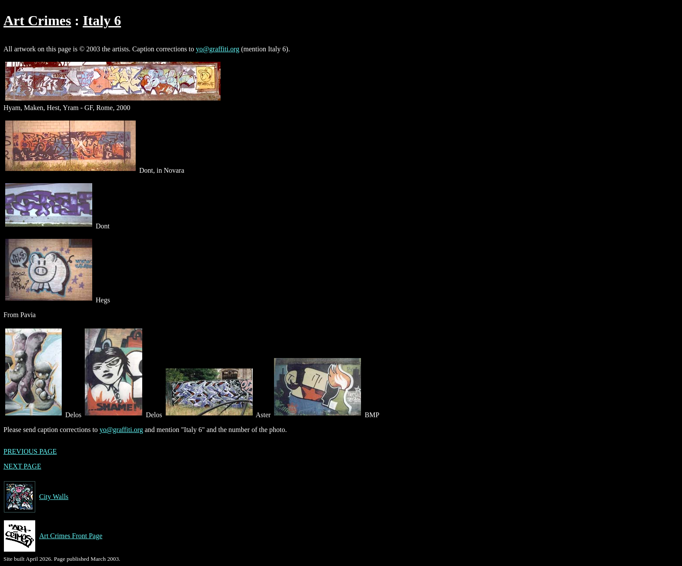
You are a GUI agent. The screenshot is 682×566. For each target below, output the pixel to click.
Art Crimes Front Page (52, 536)
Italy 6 (102, 20)
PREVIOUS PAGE (30, 451)
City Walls (35, 497)
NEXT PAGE (22, 466)
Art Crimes (37, 20)
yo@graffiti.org (217, 49)
